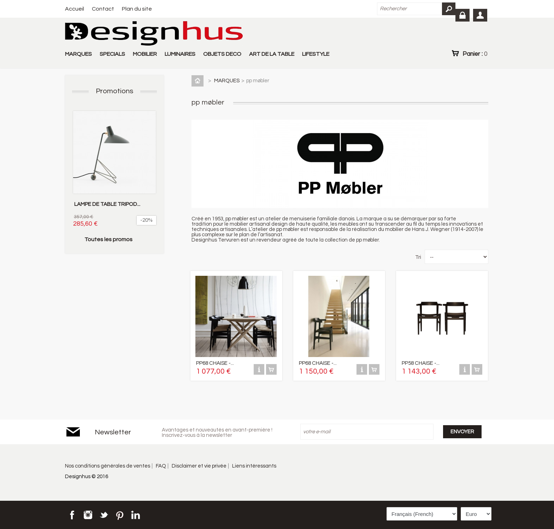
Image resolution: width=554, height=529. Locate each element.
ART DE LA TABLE (271, 54)
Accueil (74, 9)
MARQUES (78, 54)
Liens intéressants (254, 466)
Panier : (474, 53)
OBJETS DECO (222, 54)
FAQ (161, 466)
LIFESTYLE (315, 54)
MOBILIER (145, 54)
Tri (418, 257)
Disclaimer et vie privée (199, 466)
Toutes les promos (108, 239)
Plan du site (137, 9)
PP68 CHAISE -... (215, 363)
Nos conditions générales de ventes (107, 466)
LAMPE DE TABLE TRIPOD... (107, 204)
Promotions (114, 91)
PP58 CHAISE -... (421, 363)
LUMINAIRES (180, 54)
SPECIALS (112, 54)
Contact (103, 9)
